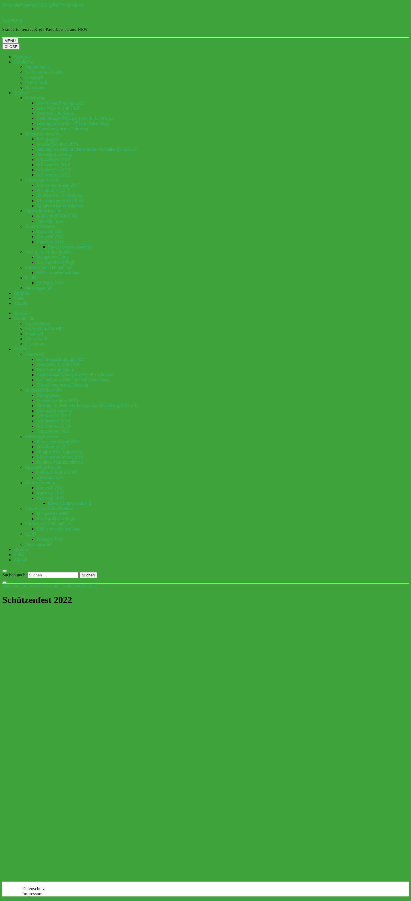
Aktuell (20, 303)
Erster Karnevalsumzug (69, 246)
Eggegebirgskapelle (43, 210)
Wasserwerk (36, 82)
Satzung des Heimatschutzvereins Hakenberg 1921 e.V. (87, 149)
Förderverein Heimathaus (48, 267)
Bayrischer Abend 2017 (58, 185)
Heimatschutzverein (43, 133)
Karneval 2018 (50, 236)
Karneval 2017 (50, 231)
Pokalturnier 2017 (53, 190)
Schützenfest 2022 (53, 174)
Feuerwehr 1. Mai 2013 (58, 108)
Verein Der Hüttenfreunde (48, 252)
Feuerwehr (35, 97)
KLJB (30, 277)
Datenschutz (33, 888)
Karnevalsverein (40, 226)
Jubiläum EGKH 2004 (57, 216)
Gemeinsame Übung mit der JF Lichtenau (75, 118)
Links (19, 298)
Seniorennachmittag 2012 (60, 102)
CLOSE (11, 47)
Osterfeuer (35, 87)
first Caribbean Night (56, 262)
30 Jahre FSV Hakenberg (59, 195)
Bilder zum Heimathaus (58, 272)
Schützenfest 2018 (53, 164)
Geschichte (24, 61)
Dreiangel (34, 77)
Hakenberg (12, 20)
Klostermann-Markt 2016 (60, 200)
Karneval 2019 (50, 241)
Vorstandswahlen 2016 (57, 144)
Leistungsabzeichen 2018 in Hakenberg (73, 123)
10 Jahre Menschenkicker (60, 205)
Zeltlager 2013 (50, 282)
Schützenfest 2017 (53, 159)
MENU (10, 41)
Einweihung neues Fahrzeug (62, 128)
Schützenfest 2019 (53, 169)
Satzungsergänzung (54, 154)
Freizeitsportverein (42, 180)
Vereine (21, 92)
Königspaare (48, 138)
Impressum (32, 893)
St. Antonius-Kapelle (44, 72)
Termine (21, 293)
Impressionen (37, 67)
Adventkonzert (50, 221)
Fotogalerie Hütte (52, 257)
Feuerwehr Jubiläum (55, 113)
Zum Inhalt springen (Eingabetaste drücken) (42, 4)
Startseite (22, 56)
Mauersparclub (39, 287)
